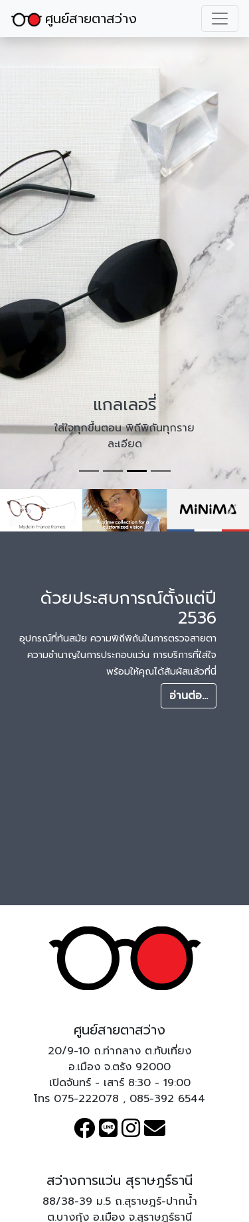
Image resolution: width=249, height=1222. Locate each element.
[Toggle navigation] (219, 18)
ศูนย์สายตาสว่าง (74, 18)
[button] (18, 244)
